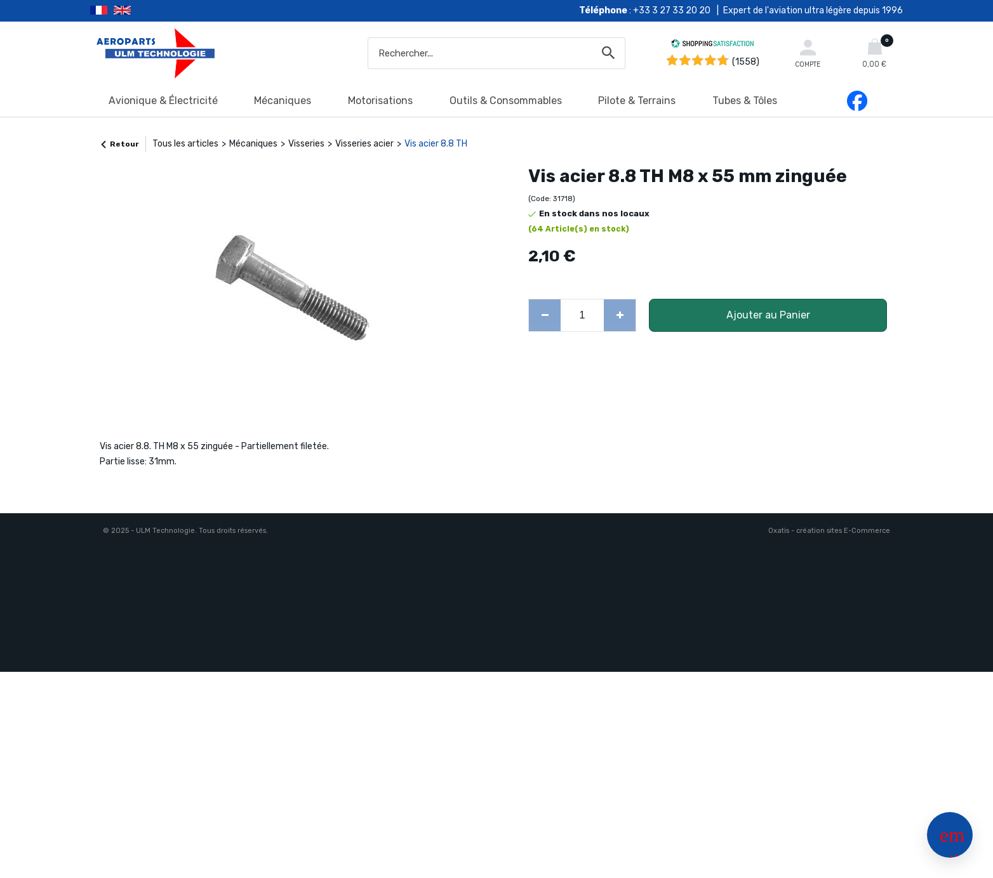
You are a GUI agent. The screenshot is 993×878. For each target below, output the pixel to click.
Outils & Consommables (506, 101)
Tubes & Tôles (744, 101)
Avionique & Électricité (163, 101)
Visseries (306, 143)
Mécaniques (282, 101)
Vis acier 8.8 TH (435, 143)
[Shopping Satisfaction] (712, 45)
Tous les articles (185, 143)
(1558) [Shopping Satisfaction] (745, 61)
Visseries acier (364, 143)
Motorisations (380, 101)
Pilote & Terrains (637, 101)
